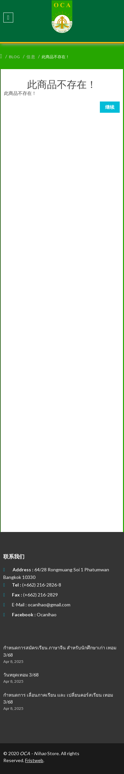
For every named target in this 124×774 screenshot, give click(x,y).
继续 (109, 107)
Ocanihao (47, 614)
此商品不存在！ (55, 56)
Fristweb (34, 760)
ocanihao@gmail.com (49, 604)
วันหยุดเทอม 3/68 (21, 674)
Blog (14, 56)
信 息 (30, 56)
